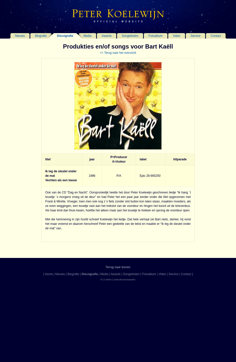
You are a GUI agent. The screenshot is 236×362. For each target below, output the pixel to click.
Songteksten (130, 36)
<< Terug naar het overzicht (118, 53)
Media (87, 36)
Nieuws (20, 36)
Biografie (41, 36)
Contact (216, 36)
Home (49, 274)
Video (176, 36)
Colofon (108, 279)
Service (195, 36)
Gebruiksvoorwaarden (124, 279)
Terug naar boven (118, 267)
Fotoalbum (156, 36)
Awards (107, 36)
